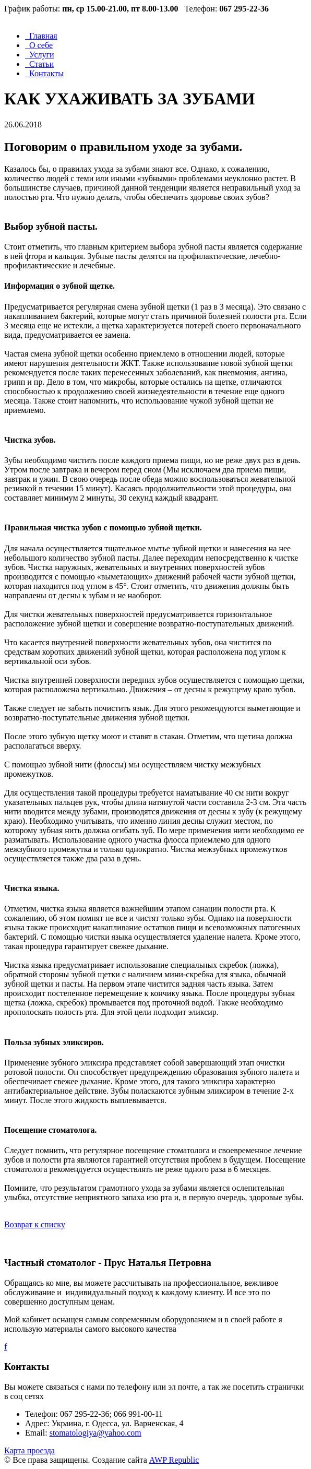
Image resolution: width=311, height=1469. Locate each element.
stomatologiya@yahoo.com (95, 1432)
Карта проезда (29, 1450)
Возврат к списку (34, 1224)
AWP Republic (174, 1459)
